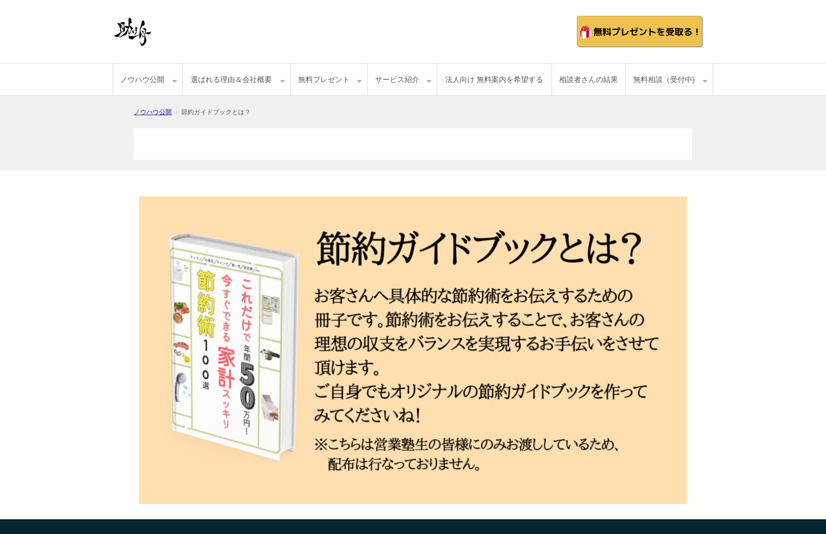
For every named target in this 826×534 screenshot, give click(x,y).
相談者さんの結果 (588, 79)
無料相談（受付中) (664, 79)
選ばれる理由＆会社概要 (231, 79)
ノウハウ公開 (142, 79)
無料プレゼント (324, 79)
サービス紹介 (397, 79)
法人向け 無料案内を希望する (494, 79)
